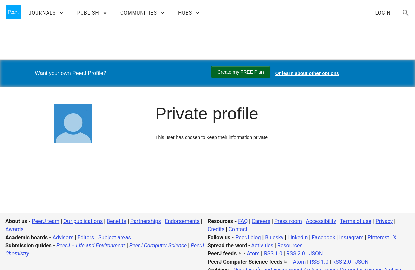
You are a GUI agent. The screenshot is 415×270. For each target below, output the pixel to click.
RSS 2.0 (295, 253)
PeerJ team (46, 221)
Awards (14, 229)
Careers (261, 221)
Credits (216, 229)
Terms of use (355, 221)
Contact (237, 229)
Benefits (116, 221)
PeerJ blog (248, 237)
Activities (262, 245)
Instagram (351, 237)
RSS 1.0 (273, 253)
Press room (288, 221)
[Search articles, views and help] (405, 13)
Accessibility (321, 221)
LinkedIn (297, 237)
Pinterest (378, 237)
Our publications (83, 221)
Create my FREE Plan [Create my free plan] (240, 72)
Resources (290, 245)
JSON (316, 253)
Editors (86, 237)
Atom (253, 253)
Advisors (62, 237)
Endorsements (182, 221)
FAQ (243, 221)
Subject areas (114, 237)
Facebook (323, 237)
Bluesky (274, 237)
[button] (46, 12)
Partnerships (145, 221)
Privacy (384, 221)
